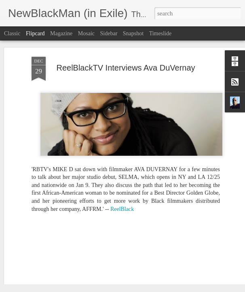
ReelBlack (122, 179)
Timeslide (160, 33)
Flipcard (35, 33)
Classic (12, 33)
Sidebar (109, 33)
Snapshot (133, 33)
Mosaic (86, 33)
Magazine (61, 33)
